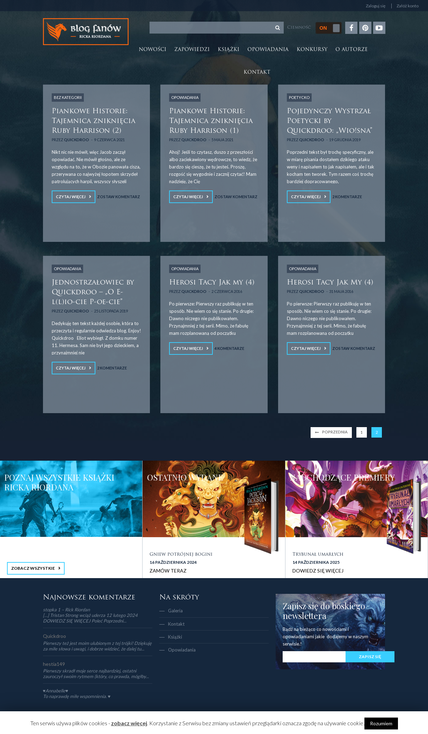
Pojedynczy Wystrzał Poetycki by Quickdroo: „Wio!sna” (329, 121)
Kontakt (257, 72)
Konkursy (312, 49)
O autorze (351, 49)
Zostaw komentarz (118, 196)
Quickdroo (76, 139)
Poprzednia (335, 432)
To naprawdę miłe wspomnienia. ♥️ (77, 696)
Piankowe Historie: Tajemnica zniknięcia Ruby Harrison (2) (93, 121)
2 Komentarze (347, 196)
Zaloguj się (375, 5)
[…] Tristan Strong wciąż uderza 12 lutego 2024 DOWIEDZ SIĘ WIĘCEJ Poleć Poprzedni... (90, 618)
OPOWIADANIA (184, 97)
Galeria (175, 610)
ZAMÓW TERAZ (168, 571)
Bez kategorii (68, 97)
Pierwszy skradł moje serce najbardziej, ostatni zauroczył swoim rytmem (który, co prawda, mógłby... (96, 673)
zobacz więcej (129, 723)
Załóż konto (408, 5)
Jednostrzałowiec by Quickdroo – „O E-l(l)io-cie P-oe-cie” (93, 292)
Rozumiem (381, 723)
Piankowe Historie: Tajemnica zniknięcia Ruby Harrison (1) (211, 121)
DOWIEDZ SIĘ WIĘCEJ (317, 571)
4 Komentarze (229, 348)
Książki (228, 49)
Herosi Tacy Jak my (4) (211, 282)
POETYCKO (299, 97)
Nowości (152, 49)
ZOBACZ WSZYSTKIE (33, 568)
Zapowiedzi (192, 49)
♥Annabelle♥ (55, 690)
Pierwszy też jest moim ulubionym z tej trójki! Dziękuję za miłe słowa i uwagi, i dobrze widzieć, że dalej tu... (97, 646)
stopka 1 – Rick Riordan (66, 609)
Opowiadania (268, 49)
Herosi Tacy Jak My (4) (330, 282)
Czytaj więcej (71, 196)
